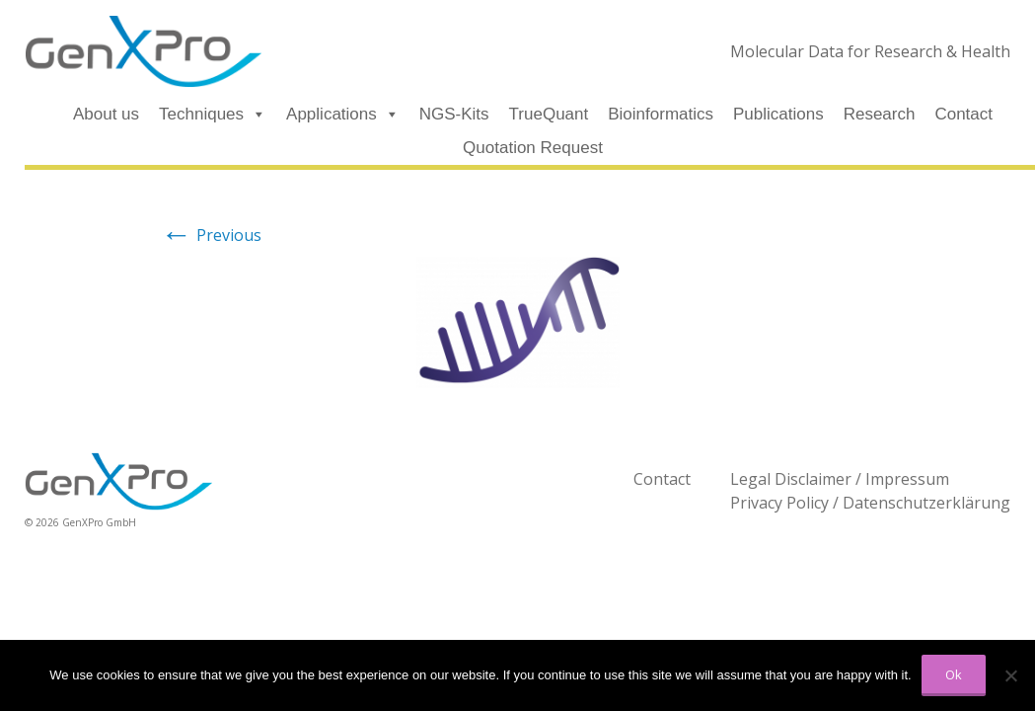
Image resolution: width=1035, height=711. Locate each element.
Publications (778, 114)
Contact (963, 114)
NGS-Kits (454, 114)
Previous (211, 235)
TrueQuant (549, 114)
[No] (1010, 675)
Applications (343, 114)
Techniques (212, 114)
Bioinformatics (660, 114)
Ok (953, 674)
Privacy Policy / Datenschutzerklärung (870, 503)
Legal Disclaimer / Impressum (839, 479)
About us (106, 114)
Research (880, 114)
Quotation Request (533, 147)
